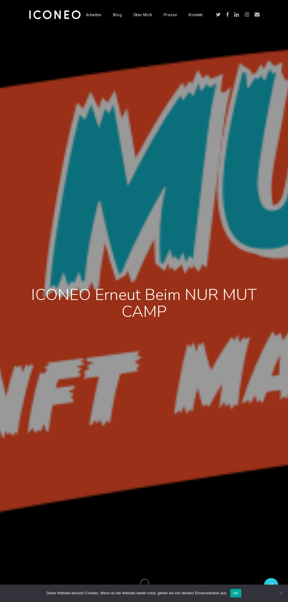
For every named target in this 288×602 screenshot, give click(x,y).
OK (236, 593)
